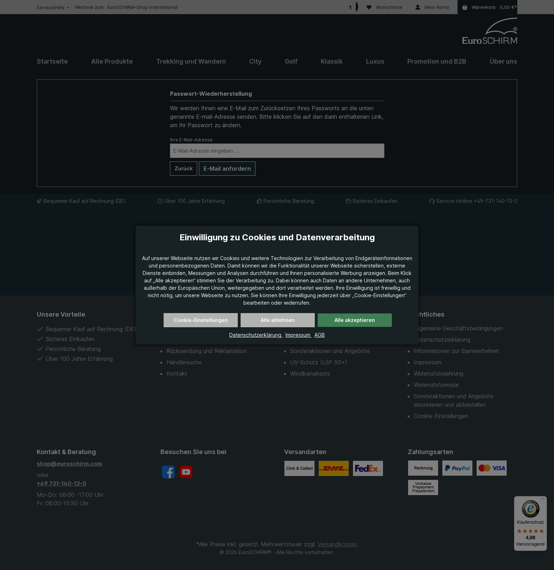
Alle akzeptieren (355, 320)
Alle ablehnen (278, 320)
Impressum (298, 335)
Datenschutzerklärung (256, 335)
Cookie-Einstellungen (201, 320)
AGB (319, 335)
